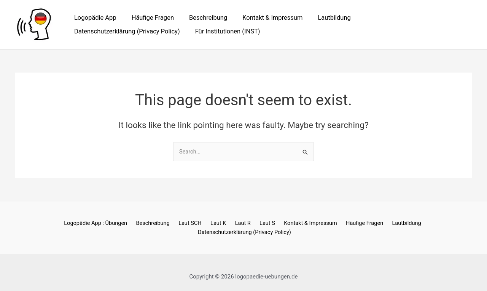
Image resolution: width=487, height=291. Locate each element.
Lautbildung (322, 17)
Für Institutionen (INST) (105, 31)
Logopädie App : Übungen (55, 223)
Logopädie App (94, 17)
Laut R (193, 223)
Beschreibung (202, 17)
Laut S (215, 223)
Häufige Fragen (148, 17)
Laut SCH (146, 223)
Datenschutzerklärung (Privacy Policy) (404, 17)
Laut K (171, 223)
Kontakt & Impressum (263, 17)
